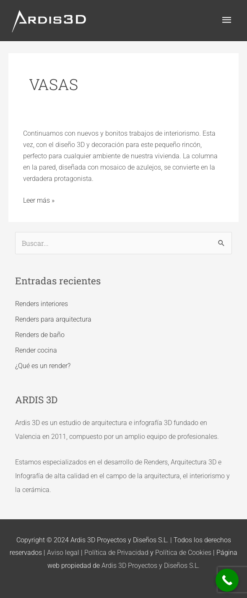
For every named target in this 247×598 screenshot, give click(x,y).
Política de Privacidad (116, 553)
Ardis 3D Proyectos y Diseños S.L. (150, 566)
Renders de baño (40, 335)
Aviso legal (63, 553)
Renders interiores (41, 304)
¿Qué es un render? (42, 366)
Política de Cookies (183, 553)
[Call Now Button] (227, 580)
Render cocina (36, 350)
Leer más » (39, 199)
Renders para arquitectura (53, 319)
